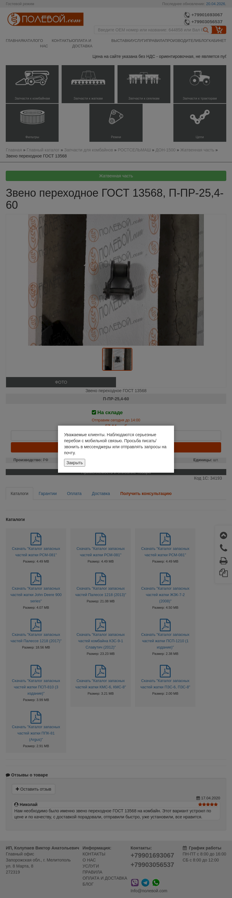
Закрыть (74, 462)
